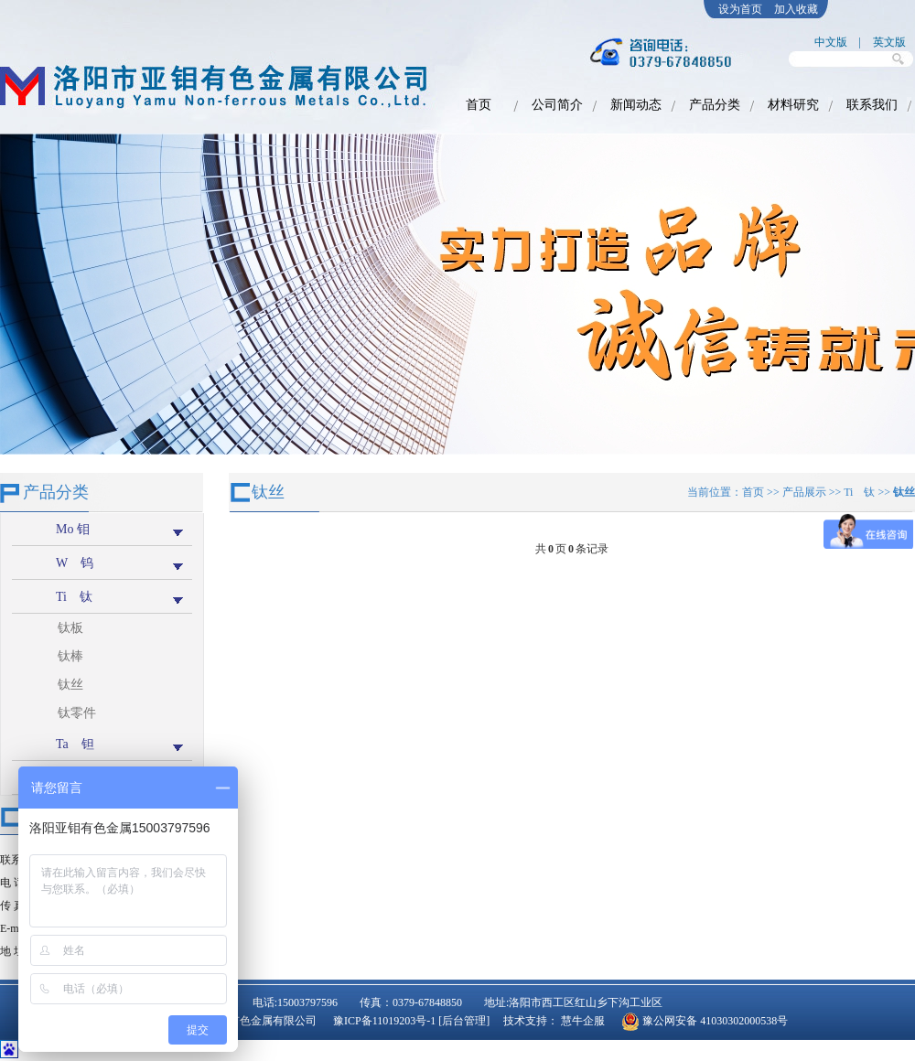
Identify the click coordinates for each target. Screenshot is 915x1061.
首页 (478, 105)
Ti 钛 (74, 597)
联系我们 (872, 105)
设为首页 (740, 9)
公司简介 (557, 105)
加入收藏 (796, 9)
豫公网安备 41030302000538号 (715, 1020)
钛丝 (70, 684)
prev (26, 301)
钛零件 (77, 713)
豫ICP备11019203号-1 (385, 1020)
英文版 (889, 42)
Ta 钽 (75, 744)
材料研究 (793, 105)
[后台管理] (464, 1020)
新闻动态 (636, 105)
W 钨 (74, 563)
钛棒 (70, 656)
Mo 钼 (73, 529)
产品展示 (804, 492)
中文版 (830, 42)
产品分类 (714, 105)
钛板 (70, 628)
